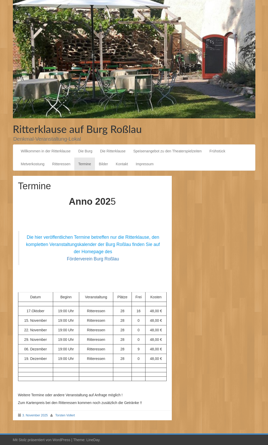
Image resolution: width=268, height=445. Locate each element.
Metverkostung (33, 164)
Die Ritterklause (113, 151)
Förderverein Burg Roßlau (93, 258)
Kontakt (122, 164)
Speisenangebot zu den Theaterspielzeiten (167, 151)
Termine (84, 164)
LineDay (92, 440)
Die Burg (85, 151)
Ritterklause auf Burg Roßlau (77, 129)
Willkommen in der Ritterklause (46, 151)
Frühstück (217, 151)
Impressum (144, 164)
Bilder (103, 164)
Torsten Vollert (65, 415)
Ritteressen (61, 164)
